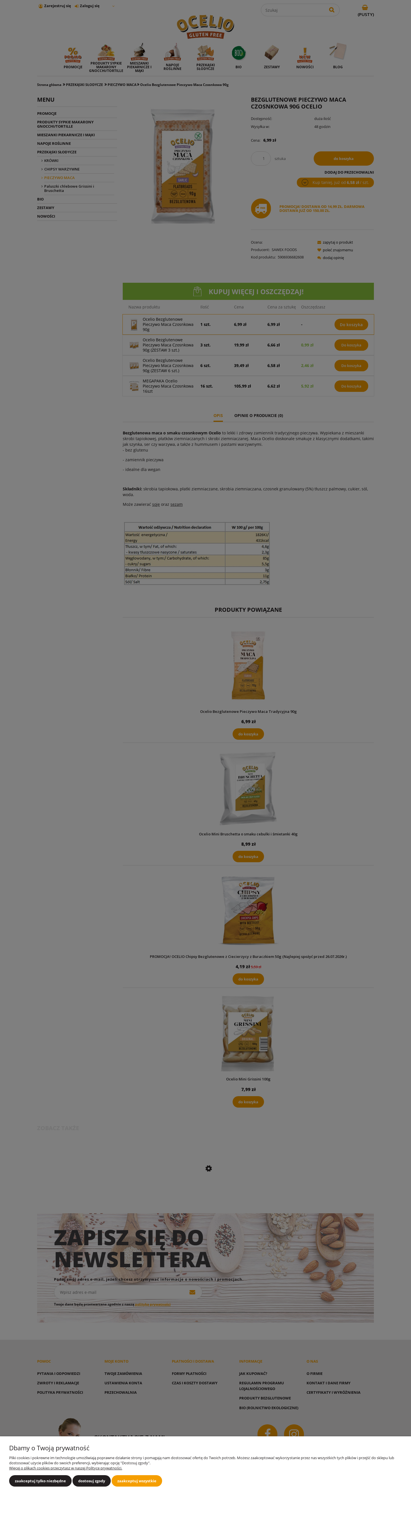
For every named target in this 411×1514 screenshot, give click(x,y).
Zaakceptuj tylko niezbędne (40, 1480)
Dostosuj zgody (91, 1480)
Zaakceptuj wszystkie (136, 1480)
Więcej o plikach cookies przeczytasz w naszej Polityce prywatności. (65, 1468)
